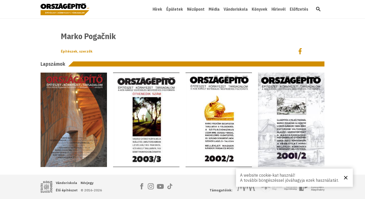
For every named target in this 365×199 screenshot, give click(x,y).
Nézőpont (196, 9)
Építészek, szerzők (77, 51)
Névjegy (87, 183)
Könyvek (259, 9)
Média (214, 9)
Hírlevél (278, 9)
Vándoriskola (236, 9)
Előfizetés (299, 9)
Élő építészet (67, 190)
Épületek (174, 9)
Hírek (157, 9)
